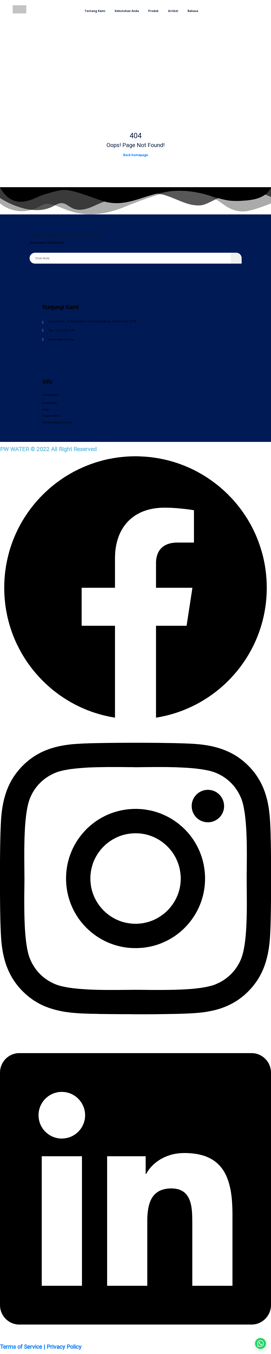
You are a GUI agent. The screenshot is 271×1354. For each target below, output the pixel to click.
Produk (153, 11)
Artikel (173, 11)
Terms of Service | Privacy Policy (40, 1346)
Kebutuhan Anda (127, 11)
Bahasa (193, 11)
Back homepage (135, 155)
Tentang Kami (94, 11)
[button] (260, 1343)
